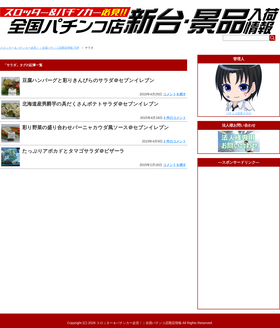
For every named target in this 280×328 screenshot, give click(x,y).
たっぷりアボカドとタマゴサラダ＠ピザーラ (73, 151)
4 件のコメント (175, 118)
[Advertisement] (239, 238)
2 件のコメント (175, 141)
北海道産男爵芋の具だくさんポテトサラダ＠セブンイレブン (90, 104)
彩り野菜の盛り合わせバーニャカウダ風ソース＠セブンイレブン (95, 127)
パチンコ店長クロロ (238, 113)
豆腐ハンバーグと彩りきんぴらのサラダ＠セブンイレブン (88, 80)
